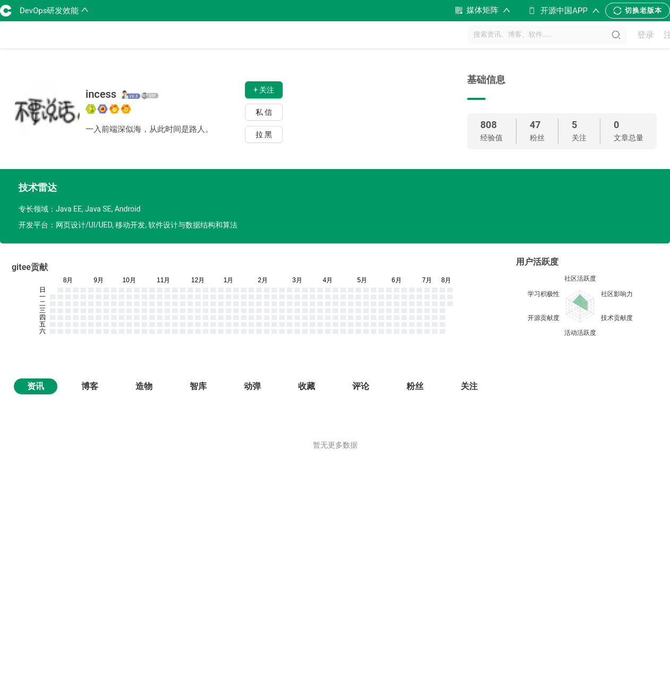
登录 (645, 35)
